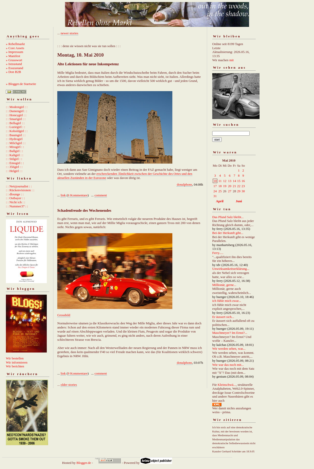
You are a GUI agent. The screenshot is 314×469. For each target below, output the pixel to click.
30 (243, 191)
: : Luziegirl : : (15, 127)
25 (220, 191)
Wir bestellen (15, 358)
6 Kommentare (78, 195)
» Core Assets (15, 48)
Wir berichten (15, 366)
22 (238, 186)
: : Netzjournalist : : (19, 186)
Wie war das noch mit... (228, 365)
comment (101, 195)
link (63, 195)
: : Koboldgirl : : (17, 131)
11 (220, 181)
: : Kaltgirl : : (14, 155)
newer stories (69, 33)
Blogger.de (83, 463)
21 (234, 186)
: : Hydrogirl (14, 139)
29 (238, 191)
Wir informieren (16, 362)
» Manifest (13, 56)
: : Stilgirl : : (14, 159)
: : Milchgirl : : (16, 143)
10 (215, 181)
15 (238, 181)
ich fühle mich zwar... (226, 301)
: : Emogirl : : (15, 163)
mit (231, 60)
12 (224, 181)
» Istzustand (14, 64)
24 (215, 191)
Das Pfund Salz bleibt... (228, 217)
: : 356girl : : (14, 167)
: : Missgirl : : (15, 147)
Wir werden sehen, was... (229, 348)
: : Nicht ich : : (15, 202)
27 (229, 191)
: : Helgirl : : (14, 171)
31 (215, 196)
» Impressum (14, 52)
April (219, 201)
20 (229, 186)
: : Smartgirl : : (16, 119)
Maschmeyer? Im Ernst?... (229, 333)
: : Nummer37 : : (17, 206)
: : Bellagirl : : (15, 123)
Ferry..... (217, 253)
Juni (239, 201)
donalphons (184, 184)
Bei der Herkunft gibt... (227, 233)
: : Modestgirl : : (17, 107)
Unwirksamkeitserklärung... (230, 269)
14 (234, 181)
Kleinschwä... (227, 385)
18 (220, 186)
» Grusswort (14, 60)
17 (215, 186)
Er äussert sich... (223, 317)
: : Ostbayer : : (15, 198)
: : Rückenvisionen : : (20, 190)
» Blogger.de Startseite (21, 84)
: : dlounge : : (15, 194)
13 (229, 181)
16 (243, 181)
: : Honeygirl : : (16, 115)
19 (224, 186)
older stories (69, 385)
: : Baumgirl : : (16, 135)
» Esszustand (14, 68)
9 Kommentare (78, 373)
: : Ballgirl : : (14, 151)
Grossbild (63, 315)
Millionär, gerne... (224, 285)
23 (243, 186)
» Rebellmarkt (15, 44)
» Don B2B (13, 72)
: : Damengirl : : (16, 111)
